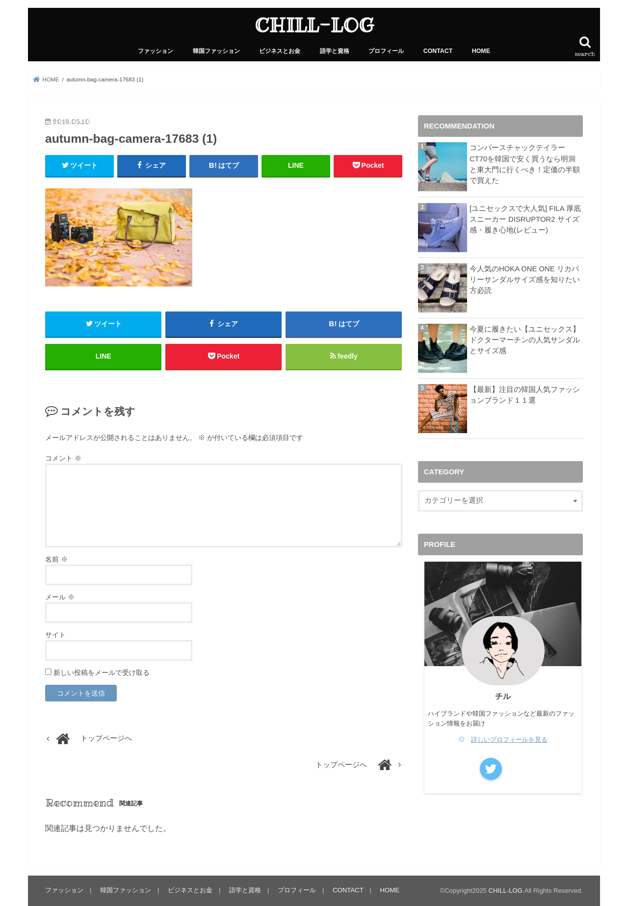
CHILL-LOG (314, 25)
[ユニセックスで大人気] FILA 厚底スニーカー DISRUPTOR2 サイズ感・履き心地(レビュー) (525, 219)
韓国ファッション (216, 51)
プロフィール (386, 51)
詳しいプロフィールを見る (509, 739)
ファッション (155, 51)
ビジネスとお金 (279, 51)
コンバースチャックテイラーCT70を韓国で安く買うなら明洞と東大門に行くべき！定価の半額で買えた (525, 164)
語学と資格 (334, 51)
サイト (55, 635)
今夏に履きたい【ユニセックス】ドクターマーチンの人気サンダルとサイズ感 (525, 340)
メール (60, 597)
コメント (63, 458)
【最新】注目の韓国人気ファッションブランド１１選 (525, 395)
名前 (56, 559)
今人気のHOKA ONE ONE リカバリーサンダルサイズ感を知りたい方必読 (525, 279)
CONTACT (438, 51)
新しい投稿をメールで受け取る (101, 672)
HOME (481, 51)
